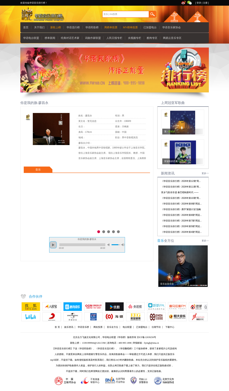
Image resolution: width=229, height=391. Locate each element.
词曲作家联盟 (93, 38)
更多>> (205, 173)
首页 (25, 27)
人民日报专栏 (114, 38)
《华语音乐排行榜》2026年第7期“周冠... (181, 220)
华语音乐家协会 (171, 27)
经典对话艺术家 (70, 38)
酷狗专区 (152, 38)
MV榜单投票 (130, 27)
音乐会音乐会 (167, 284)
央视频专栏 (134, 38)
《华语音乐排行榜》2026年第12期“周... (181, 181)
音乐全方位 (112, 327)
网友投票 (98, 327)
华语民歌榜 (92, 27)
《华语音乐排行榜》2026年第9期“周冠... (181, 203)
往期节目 (156, 327)
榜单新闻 (50, 38)
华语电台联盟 (31, 38)
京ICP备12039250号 (146, 337)
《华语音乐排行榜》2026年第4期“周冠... (181, 232)
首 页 (57, 327)
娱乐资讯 (68, 327)
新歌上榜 (55, 27)
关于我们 (39, 27)
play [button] (53, 245)
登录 (199, 3)
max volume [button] (123, 244)
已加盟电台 (150, 27)
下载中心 (169, 327)
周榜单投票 (110, 27)
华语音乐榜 (83, 327)
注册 (205, 3)
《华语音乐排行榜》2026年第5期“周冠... (181, 226)
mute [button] (109, 244)
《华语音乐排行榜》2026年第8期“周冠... (181, 215)
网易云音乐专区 (172, 38)
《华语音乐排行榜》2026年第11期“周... (181, 186)
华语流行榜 (73, 27)
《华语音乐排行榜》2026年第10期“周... (181, 198)
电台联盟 (127, 327)
